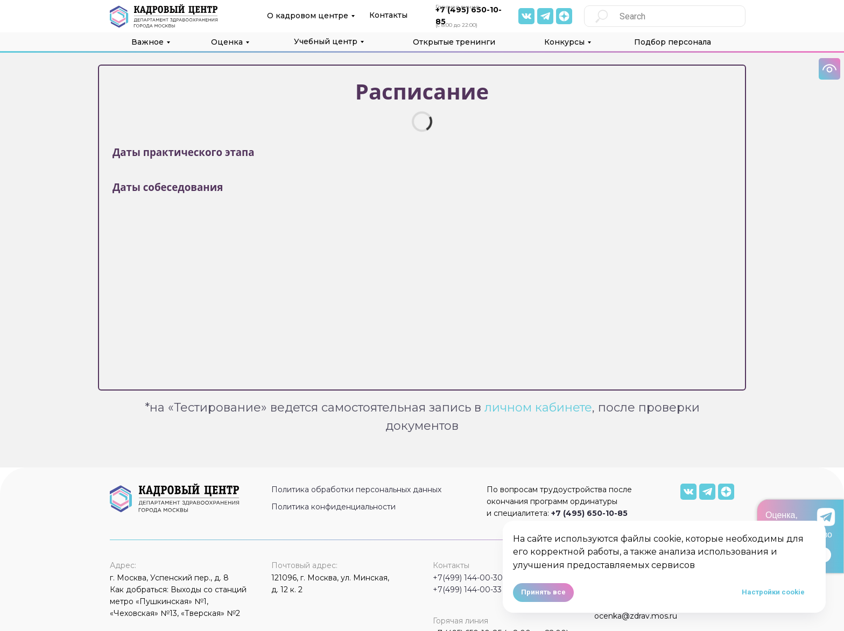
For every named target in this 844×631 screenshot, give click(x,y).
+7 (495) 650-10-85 (589, 513)
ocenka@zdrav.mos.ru (635, 616)
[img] (526, 16)
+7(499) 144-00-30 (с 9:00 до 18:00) (501, 578)
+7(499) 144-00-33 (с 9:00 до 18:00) (500, 589)
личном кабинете (538, 407)
